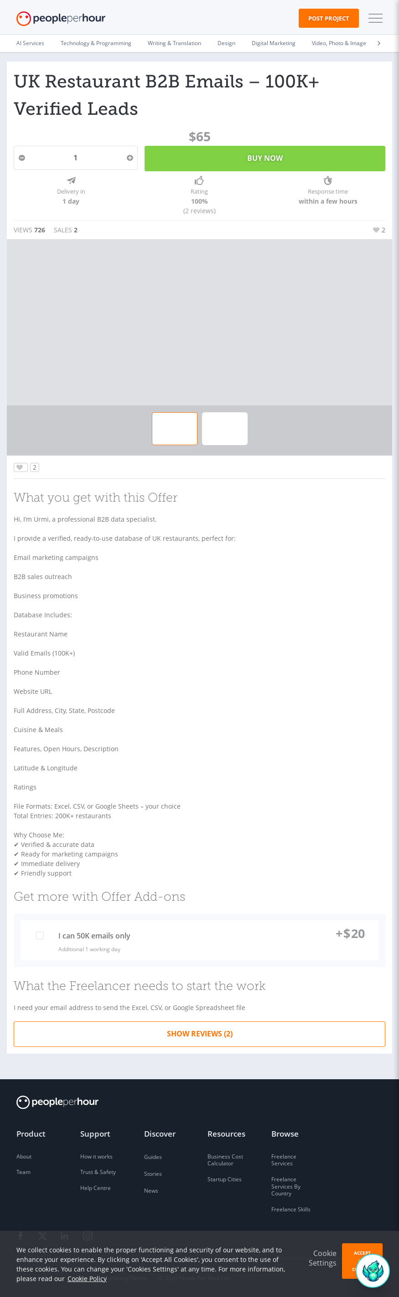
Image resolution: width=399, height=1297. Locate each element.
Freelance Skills (291, 1209)
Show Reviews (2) (200, 1034)
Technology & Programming (96, 43)
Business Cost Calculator (225, 1160)
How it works (96, 1156)
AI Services (30, 43)
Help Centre (95, 1188)
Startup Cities (224, 1179)
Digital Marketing (273, 43)
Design (226, 43)
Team (23, 1172)
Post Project (328, 18)
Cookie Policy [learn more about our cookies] (87, 1278)
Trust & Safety (98, 1172)
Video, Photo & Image (339, 43)
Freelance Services (283, 1160)
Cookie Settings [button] (323, 1258)
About (23, 1156)
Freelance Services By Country (286, 1186)
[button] (373, 18)
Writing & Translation (174, 43)
